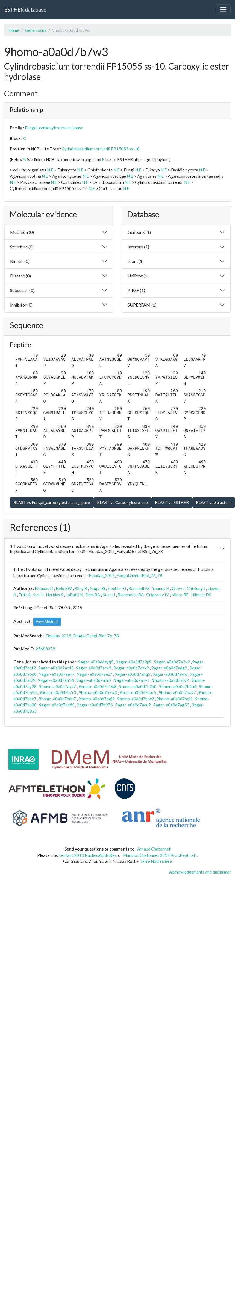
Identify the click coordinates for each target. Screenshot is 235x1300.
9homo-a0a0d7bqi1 (175, 698)
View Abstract (47, 621)
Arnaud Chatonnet (154, 848)
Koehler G (117, 588)
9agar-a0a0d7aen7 (57, 674)
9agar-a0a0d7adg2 (169, 667)
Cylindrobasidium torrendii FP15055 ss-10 (101, 148)
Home (13, 30)
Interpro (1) (138, 246)
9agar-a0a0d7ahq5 (132, 674)
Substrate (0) (22, 290)
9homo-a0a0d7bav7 (177, 692)
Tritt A (25, 594)
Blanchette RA (131, 594)
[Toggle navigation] (223, 9)
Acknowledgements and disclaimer (200, 871)
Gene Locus (35, 30)
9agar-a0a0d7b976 (95, 704)
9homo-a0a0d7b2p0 (138, 686)
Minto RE (180, 594)
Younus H (160, 588)
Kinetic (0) (20, 261)
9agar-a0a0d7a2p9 (134, 661)
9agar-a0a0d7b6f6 (56, 704)
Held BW (64, 588)
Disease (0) (20, 275)
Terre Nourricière (156, 861)
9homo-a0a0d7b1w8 (97, 686)
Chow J (178, 588)
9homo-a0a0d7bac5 (137, 692)
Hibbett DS (201, 594)
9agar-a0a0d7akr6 (170, 674)
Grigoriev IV (157, 594)
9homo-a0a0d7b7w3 (98, 692)
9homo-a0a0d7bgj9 (96, 698)
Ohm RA (92, 594)
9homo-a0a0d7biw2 (135, 698)
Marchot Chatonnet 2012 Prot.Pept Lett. (160, 855)
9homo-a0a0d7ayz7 (57, 686)
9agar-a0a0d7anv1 (132, 680)
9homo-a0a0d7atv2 (170, 680)
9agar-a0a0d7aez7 (94, 674)
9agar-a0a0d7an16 (56, 680)
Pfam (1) (136, 261)
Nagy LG (97, 588)
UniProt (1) (138, 275)
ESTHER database (25, 9)
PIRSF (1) (136, 290)
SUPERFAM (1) (142, 304)
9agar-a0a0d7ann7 (94, 680)
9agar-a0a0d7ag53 (171, 704)
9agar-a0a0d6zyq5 (95, 661)
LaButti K (74, 594)
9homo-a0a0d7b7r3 (57, 692)
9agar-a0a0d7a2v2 (172, 661)
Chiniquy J (196, 588)
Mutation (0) (22, 232)
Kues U (108, 594)
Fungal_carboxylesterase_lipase (54, 127)
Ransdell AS (139, 588)
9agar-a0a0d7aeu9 (133, 704)
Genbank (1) (139, 232)
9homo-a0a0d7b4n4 (177, 686)
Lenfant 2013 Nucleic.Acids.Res (87, 855)
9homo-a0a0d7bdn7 (57, 698)
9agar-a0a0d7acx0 (93, 667)
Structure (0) (22, 246)
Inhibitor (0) (21, 304)
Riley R (80, 588)
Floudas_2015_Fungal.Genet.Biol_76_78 (125, 575)
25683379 (45, 648)
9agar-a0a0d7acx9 (131, 667)
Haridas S (54, 594)
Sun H (38, 594)
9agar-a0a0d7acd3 (56, 667)
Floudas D (44, 588)
